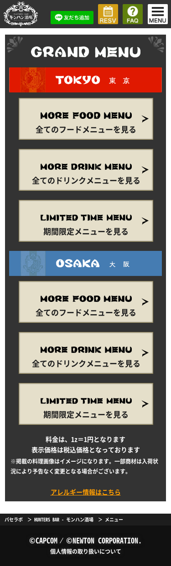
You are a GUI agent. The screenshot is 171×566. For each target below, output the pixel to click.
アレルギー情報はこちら (86, 491)
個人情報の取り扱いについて (85, 551)
